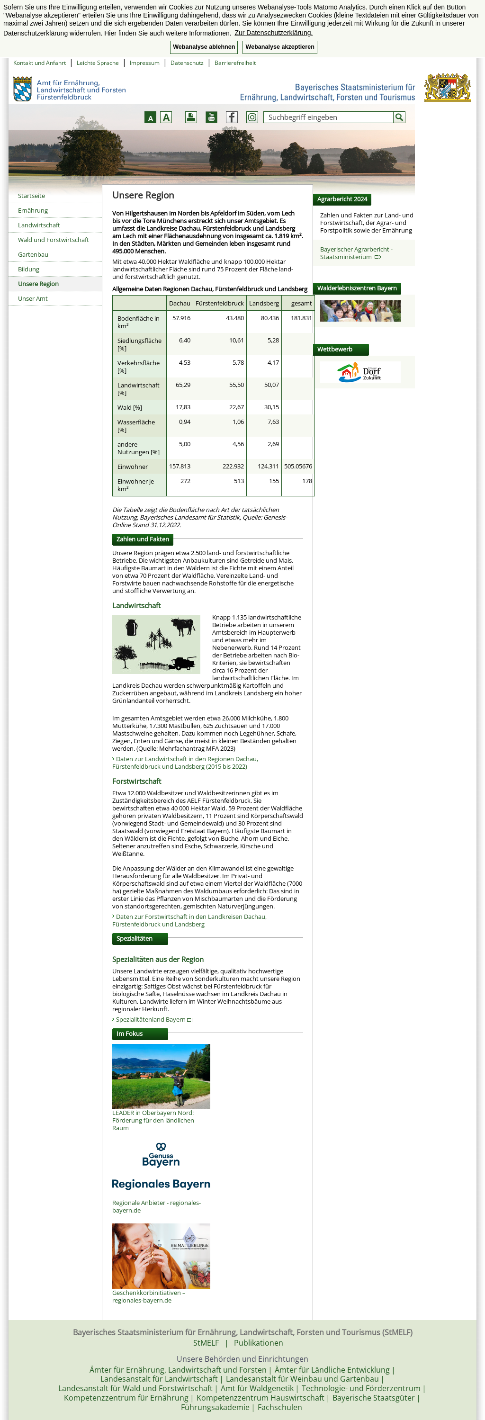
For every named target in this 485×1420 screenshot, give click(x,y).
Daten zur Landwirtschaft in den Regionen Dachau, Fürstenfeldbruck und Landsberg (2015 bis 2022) (185, 763)
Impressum (145, 63)
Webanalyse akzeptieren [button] (279, 47)
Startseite (31, 195)
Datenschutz (187, 63)
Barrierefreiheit (235, 63)
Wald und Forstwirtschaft (53, 239)
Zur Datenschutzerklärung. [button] (273, 32)
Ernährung (33, 210)
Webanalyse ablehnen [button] (204, 47)
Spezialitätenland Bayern (155, 1019)
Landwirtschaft (39, 225)
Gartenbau (33, 254)
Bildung (28, 269)
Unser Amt (33, 298)
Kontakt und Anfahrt (39, 63)
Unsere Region (38, 283)
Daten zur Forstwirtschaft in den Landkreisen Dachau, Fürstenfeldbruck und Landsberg (189, 920)
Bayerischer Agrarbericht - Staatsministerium (356, 253)
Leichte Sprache (98, 63)
